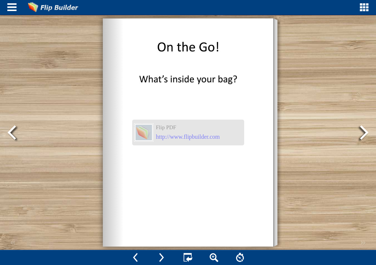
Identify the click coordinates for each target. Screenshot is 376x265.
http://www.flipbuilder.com (188, 137)
